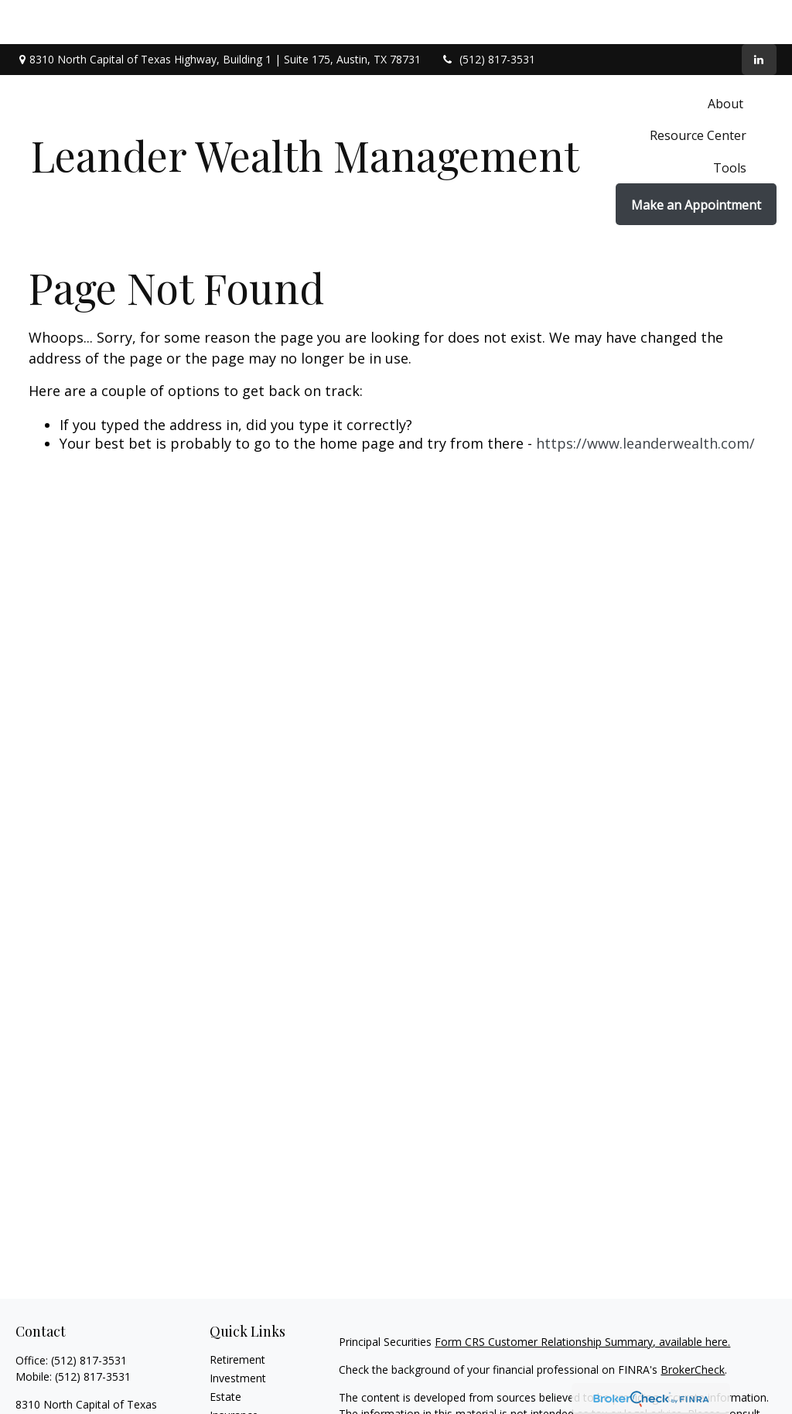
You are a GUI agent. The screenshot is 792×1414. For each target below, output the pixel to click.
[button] (727, 59)
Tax (219, 1389)
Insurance (234, 1371)
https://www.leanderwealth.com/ (645, 399)
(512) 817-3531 (487, 16)
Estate (225, 1352)
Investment (238, 1334)
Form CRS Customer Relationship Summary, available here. (582, 1297)
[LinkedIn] (759, 15)
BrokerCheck (693, 1325)
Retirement (237, 1315)
